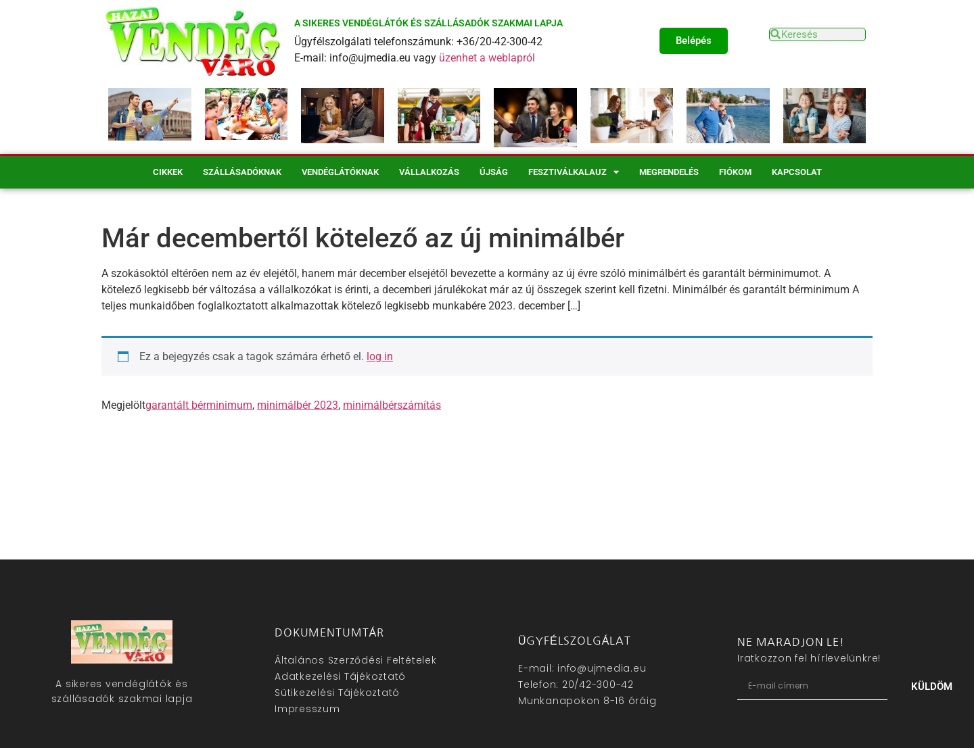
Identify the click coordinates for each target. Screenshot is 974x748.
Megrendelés (669, 172)
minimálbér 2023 (297, 405)
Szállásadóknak (242, 172)
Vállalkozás (429, 172)
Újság (494, 172)
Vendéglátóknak (340, 172)
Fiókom (735, 172)
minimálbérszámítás (392, 405)
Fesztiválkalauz (573, 172)
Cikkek (168, 172)
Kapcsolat (797, 172)
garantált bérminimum (198, 405)
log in (380, 356)
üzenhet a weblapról (487, 57)
